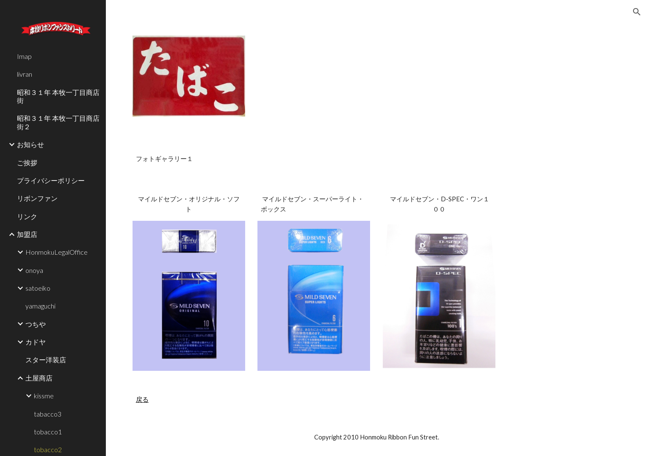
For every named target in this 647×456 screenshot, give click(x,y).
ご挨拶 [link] (27, 162)
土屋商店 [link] (39, 378)
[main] (376, 158)
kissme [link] (44, 396)
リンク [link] (27, 216)
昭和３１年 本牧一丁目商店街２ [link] (58, 122)
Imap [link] (24, 56)
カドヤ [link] (35, 342)
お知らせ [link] (30, 144)
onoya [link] (34, 270)
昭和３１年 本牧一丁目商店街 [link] (58, 96)
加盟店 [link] (27, 234)
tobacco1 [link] (48, 432)
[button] (637, 12)
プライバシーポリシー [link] (51, 180)
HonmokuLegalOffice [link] (56, 252)
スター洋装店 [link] (45, 360)
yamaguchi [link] (40, 306)
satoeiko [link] (37, 288)
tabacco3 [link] (47, 414)
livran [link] (24, 74)
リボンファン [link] (37, 198)
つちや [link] (35, 324)
